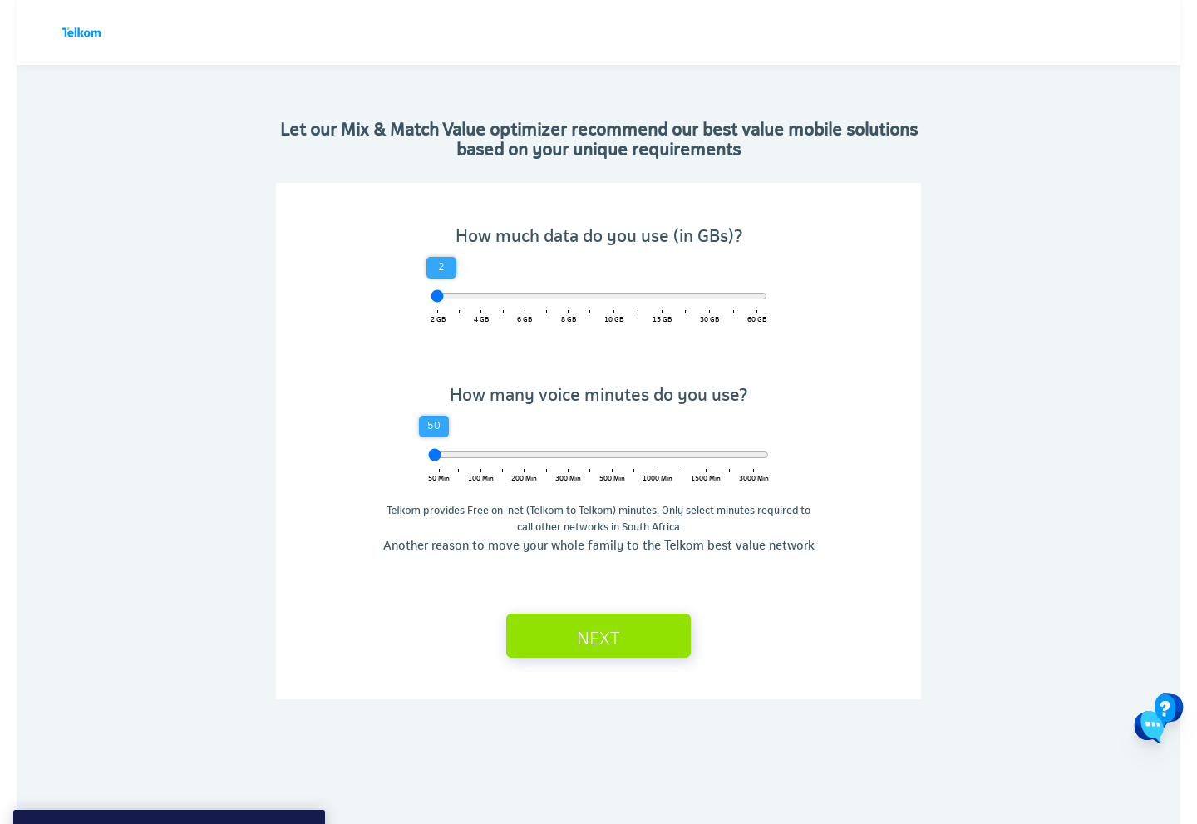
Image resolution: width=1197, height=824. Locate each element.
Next (598, 636)
